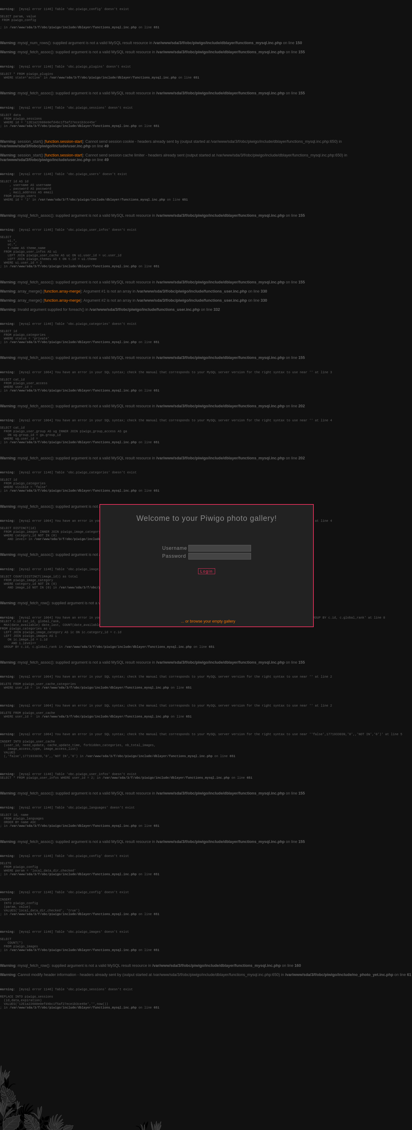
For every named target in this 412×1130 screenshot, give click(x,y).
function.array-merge (62, 321)
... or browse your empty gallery (208, 621)
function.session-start (63, 156)
